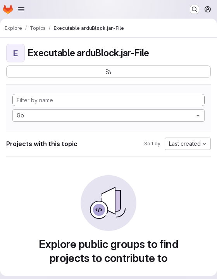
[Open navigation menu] (21, 9)
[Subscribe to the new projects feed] (108, 71)
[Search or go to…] (194, 9)
